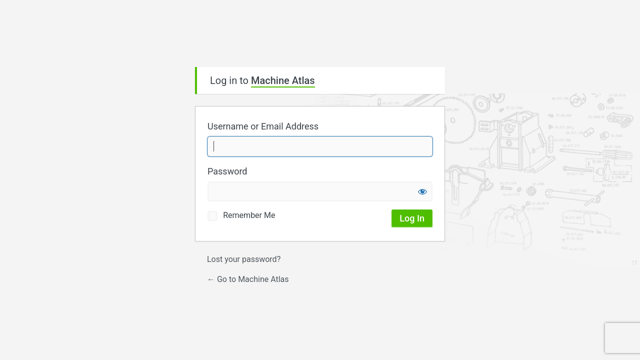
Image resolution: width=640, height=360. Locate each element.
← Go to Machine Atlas (248, 279)
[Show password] (422, 192)
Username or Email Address (263, 126)
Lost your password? (243, 259)
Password (228, 171)
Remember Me (249, 215)
